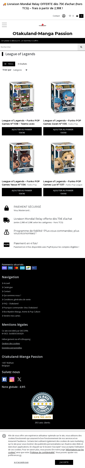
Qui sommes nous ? (11, 295)
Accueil (6, 283)
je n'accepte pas (21, 462)
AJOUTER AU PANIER (22, 131)
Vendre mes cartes (11, 315)
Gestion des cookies (11, 343)
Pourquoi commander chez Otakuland (20, 307)
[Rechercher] (81, 47)
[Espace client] (64, 16)
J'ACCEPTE (64, 462)
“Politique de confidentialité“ (42, 452)
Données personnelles (12, 348)
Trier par (6, 69)
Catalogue (7, 287)
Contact (56, 16)
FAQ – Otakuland (10, 303)
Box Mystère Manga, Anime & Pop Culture (21, 311)
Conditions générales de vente (16, 299)
